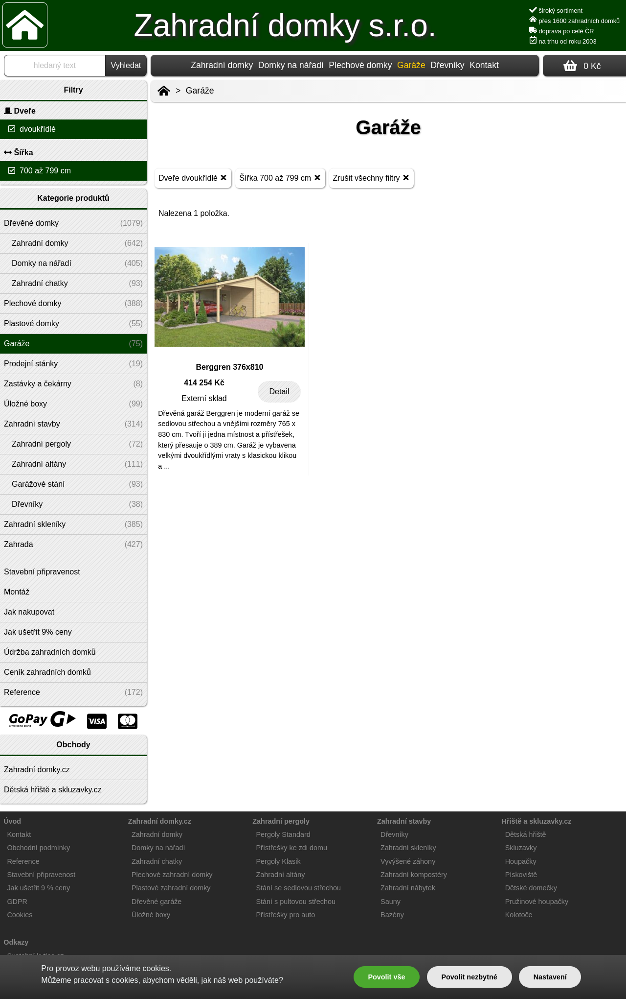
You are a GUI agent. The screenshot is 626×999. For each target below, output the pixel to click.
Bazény (392, 915)
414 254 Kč (204, 383)
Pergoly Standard (283, 834)
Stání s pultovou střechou (295, 901)
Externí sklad (203, 398)
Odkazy (15, 942)
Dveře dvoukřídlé (192, 177)
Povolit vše (386, 977)
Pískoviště (521, 875)
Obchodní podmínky (38, 848)
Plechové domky (360, 65)
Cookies (19, 915)
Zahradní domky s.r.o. (285, 25)
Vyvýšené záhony (407, 861)
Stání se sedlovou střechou (298, 888)
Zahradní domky (222, 65)
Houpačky (521, 861)
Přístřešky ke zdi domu (292, 848)
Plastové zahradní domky (171, 888)
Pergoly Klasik (278, 861)
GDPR (17, 901)
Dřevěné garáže (156, 901)
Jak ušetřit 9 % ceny (38, 888)
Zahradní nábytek (407, 888)
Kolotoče (519, 915)
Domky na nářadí (291, 65)
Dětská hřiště (525, 834)
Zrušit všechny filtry (371, 177)
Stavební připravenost (41, 875)
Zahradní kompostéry (413, 875)
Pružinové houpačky (537, 901)
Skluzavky (521, 848)
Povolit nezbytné (469, 977)
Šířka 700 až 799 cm (280, 177)
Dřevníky (447, 65)
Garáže (200, 90)
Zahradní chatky (157, 861)
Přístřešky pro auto (285, 915)
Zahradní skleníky (408, 848)
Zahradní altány (280, 875)
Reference (23, 861)
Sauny (390, 901)
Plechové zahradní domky (172, 875)
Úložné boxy (151, 915)
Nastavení (550, 977)
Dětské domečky (531, 888)
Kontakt (484, 65)
